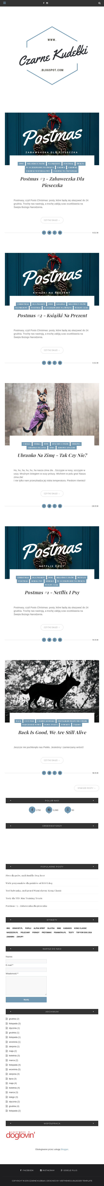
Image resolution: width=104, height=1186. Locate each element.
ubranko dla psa (37, 447)
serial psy (36, 581)
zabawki (72, 167)
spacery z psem (60, 444)
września (13, 1042)
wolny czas (81, 307)
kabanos (67, 928)
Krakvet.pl (17, 928)
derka (37, 444)
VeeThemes (65, 1181)
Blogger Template (82, 1181)
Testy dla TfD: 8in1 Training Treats (24, 898)
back (18, 721)
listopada (13, 1023)
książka (61, 304)
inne (21, 163)
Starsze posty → (87, 788)
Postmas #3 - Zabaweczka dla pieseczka (26, 905)
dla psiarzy (38, 304)
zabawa (61, 167)
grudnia (12, 1019)
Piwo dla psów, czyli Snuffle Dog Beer (25, 875)
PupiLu (28, 928)
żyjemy (77, 724)
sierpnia (13, 1046)
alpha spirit (39, 928)
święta (80, 163)
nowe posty (51, 724)
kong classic (80, 928)
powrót (65, 724)
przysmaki (47, 932)
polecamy (25, 932)
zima (51, 447)
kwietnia (13, 1055)
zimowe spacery (66, 447)
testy (71, 932)
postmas (68, 163)
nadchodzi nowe (31, 724)
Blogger (64, 1149)
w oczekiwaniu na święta (40, 167)
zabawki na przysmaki (65, 171)
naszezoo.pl (12, 932)
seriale (50, 581)
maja (11, 1051)
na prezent (54, 163)
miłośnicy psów (36, 163)
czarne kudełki (45, 721)
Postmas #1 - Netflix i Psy (52, 592)
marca (12, 1060)
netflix (81, 577)
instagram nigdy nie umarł (72, 721)
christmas (23, 304)
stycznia (13, 1028)
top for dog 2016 (84, 932)
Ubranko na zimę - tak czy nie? (52, 455)
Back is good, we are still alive (52, 732)
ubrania (76, 444)
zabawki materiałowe (38, 171)
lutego (12, 1097)
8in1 (8, 928)
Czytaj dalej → (52, 220)
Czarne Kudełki (37, 1181)
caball (26, 444)
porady (35, 932)
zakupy (20, 937)
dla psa (51, 928)
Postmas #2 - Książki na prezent (52, 315)
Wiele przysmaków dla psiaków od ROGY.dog (29, 883)
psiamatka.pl (60, 932)
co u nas (29, 721)
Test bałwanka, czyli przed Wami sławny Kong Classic (34, 890)
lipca (11, 1078)
